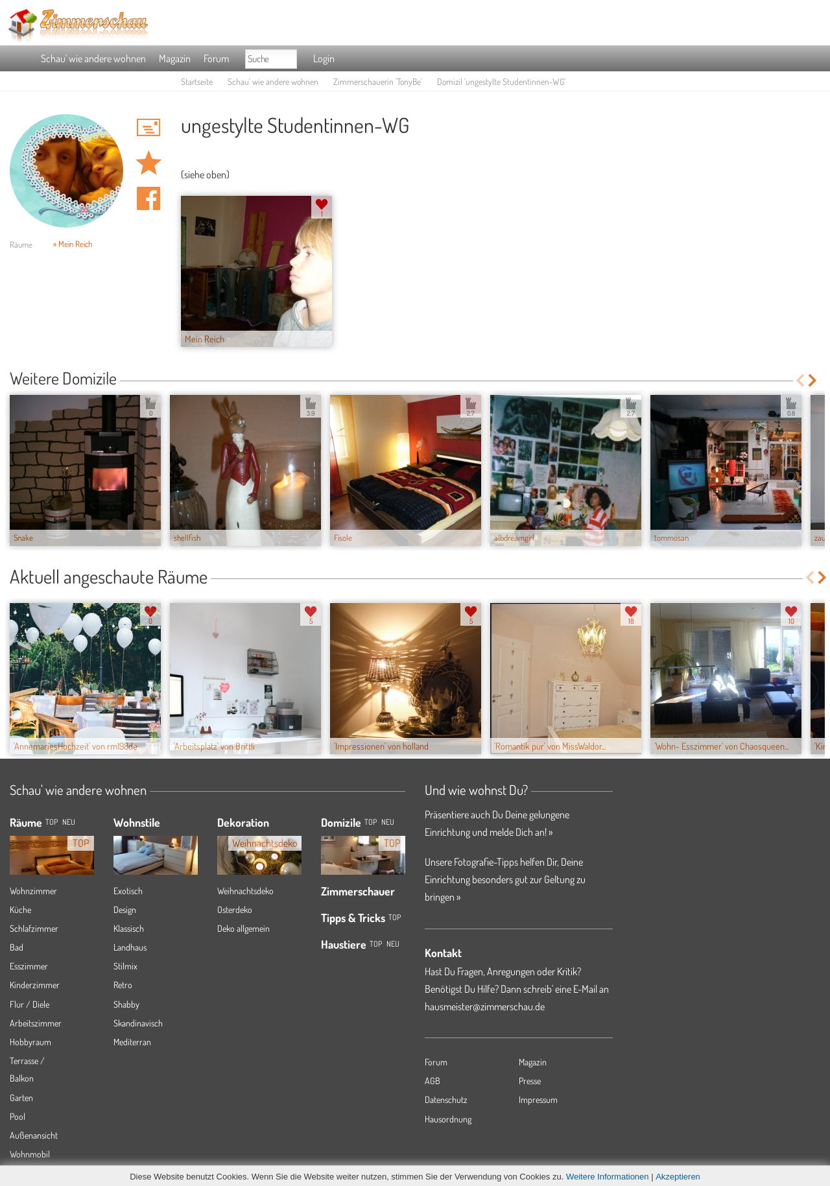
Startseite (197, 81)
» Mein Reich (72, 244)
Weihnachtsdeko (245, 890)
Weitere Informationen (607, 1176)
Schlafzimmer (34, 928)
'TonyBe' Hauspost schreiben (148, 127)
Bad (16, 947)
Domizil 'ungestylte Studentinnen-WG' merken (148, 163)
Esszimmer (29, 965)
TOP (51, 822)
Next (813, 380)
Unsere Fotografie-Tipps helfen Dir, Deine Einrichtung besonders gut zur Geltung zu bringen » (505, 879)
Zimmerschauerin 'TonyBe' (377, 81)
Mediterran (132, 1041)
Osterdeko (234, 909)
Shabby (126, 1004)
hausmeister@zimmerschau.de (485, 1006)
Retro (122, 984)
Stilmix (125, 965)
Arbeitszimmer (36, 1022)
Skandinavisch (138, 1022)
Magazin (175, 58)
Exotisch (128, 890)
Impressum (538, 1099)
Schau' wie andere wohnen (93, 58)
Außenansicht (34, 1135)
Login (324, 58)
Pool (17, 1116)
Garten (21, 1097)
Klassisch (128, 928)
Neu (387, 822)
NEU (68, 822)
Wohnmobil (30, 1153)
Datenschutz (446, 1099)
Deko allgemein (243, 928)
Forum (216, 58)
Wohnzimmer (33, 890)
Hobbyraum (30, 1041)
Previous (800, 380)
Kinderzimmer (35, 984)
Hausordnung (448, 1118)
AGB (432, 1080)
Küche (20, 909)
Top (370, 822)
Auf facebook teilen (148, 198)
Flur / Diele (29, 1004)
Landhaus (130, 947)
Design (124, 909)
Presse (530, 1080)
